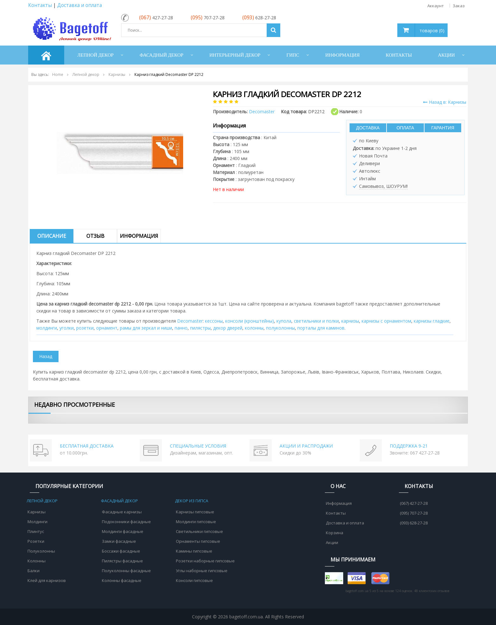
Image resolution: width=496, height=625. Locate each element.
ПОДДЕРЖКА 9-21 (409, 446)
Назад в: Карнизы (444, 102)
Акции (332, 542)
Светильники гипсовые (199, 531)
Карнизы (37, 512)
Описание (51, 235)
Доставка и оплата (79, 5)
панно (181, 328)
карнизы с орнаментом (386, 321)
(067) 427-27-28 (414, 503)
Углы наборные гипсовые (201, 570)
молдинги (46, 328)
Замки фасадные (119, 541)
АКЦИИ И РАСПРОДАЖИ (306, 446)
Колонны (37, 561)
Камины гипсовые (194, 551)
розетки (85, 328)
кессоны (214, 321)
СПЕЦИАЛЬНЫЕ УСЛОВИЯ (198, 446)
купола (283, 321)
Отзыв (95, 235)
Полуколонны (41, 551)
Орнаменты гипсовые (198, 541)
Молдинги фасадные (122, 531)
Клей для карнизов (47, 580)
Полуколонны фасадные (126, 570)
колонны (254, 328)
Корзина (334, 532)
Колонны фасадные (121, 580)
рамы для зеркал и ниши (146, 328)
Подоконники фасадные (126, 521)
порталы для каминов (320, 328)
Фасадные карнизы (122, 512)
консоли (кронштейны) (249, 321)
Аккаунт (435, 6)
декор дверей (227, 328)
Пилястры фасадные (122, 561)
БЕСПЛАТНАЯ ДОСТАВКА (87, 446)
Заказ (459, 6)
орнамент (106, 328)
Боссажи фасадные (121, 551)
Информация (139, 235)
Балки (34, 570)
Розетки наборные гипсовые (205, 561)
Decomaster (190, 321)
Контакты (40, 5)
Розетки (36, 541)
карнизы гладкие (432, 321)
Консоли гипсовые (194, 580)
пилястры (200, 328)
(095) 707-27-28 (414, 513)
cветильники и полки (316, 321)
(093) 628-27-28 (414, 523)
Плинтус (36, 531)
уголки (66, 328)
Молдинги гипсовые (196, 521)
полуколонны (280, 328)
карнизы (350, 321)
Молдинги (37, 521)
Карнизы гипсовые (195, 512)
